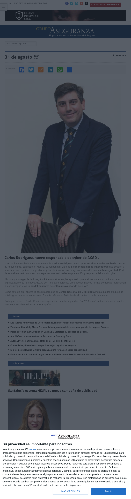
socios (32, 449)
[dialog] (65, 464)
